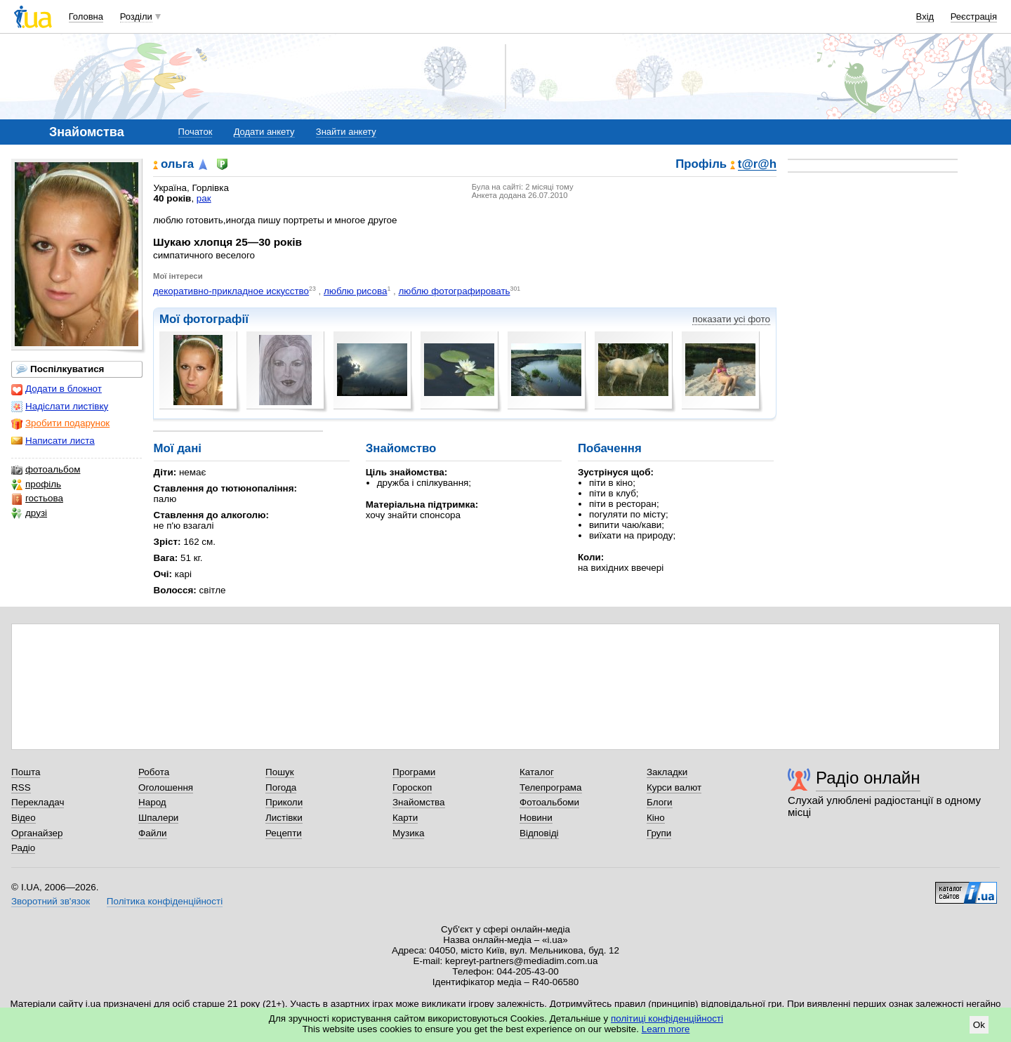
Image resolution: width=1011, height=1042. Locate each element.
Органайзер (36, 833)
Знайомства (418, 802)
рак (204, 198)
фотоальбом (45, 469)
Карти (405, 817)
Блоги (660, 802)
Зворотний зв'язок (50, 901)
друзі (29, 513)
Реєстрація (974, 16)
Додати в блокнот (56, 389)
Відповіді (539, 833)
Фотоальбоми (549, 802)
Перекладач (37, 802)
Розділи (136, 16)
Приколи (284, 802)
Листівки (284, 817)
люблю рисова (355, 291)
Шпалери (158, 817)
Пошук (279, 772)
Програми (413, 772)
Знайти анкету (346, 131)
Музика (408, 833)
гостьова (37, 498)
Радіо (23, 848)
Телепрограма (551, 787)
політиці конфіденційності (667, 1018)
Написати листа (53, 441)
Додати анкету (264, 131)
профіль (36, 484)
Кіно (656, 817)
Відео (23, 817)
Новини (536, 817)
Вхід (925, 16)
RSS (21, 787)
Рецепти (283, 833)
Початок (195, 131)
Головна (86, 16)
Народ (152, 802)
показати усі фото (731, 319)
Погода (280, 787)
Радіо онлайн (868, 777)
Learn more (666, 1029)
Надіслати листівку (59, 406)
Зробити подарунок (60, 423)
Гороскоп (412, 787)
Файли (152, 833)
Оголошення (165, 787)
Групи (659, 833)
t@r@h (757, 165)
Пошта (25, 772)
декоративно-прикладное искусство (231, 291)
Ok (979, 1025)
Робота (153, 772)
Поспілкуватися (60, 369)
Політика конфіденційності (165, 901)
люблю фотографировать (454, 291)
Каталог (537, 772)
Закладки (667, 772)
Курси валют (674, 787)
